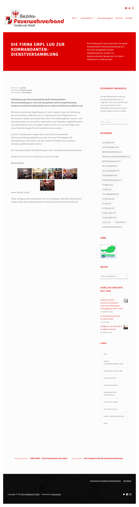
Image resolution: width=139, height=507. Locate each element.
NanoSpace (56, 494)
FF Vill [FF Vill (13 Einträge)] (106, 222)
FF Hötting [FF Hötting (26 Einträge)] (108, 199)
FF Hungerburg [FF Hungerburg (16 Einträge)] (110, 194)
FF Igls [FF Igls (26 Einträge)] (106, 203)
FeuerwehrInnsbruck (25, 90)
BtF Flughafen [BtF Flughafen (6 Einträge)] (109, 166)
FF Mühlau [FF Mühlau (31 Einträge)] (108, 208)
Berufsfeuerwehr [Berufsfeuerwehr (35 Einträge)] (111, 152)
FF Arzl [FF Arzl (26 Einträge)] (107, 189)
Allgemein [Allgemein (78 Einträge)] (108, 143)
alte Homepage (26, 92)
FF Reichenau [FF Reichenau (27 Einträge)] (109, 218)
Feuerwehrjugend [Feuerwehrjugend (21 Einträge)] (111, 180)
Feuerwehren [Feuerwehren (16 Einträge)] (109, 175)
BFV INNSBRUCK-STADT (31, 494)
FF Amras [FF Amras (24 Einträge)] (107, 185)
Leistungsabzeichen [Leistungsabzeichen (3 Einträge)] (112, 227)
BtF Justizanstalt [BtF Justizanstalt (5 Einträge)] (110, 171)
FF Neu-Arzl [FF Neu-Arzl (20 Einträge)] (109, 213)
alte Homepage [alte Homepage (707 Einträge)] (110, 147)
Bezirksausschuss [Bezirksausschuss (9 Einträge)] (111, 161)
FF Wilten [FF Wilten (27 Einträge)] (120, 222)
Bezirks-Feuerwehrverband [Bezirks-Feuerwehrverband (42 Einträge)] (116, 157)
